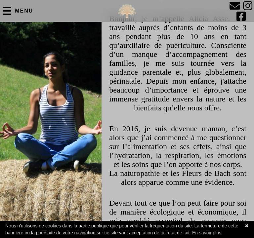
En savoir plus (206, 232)
